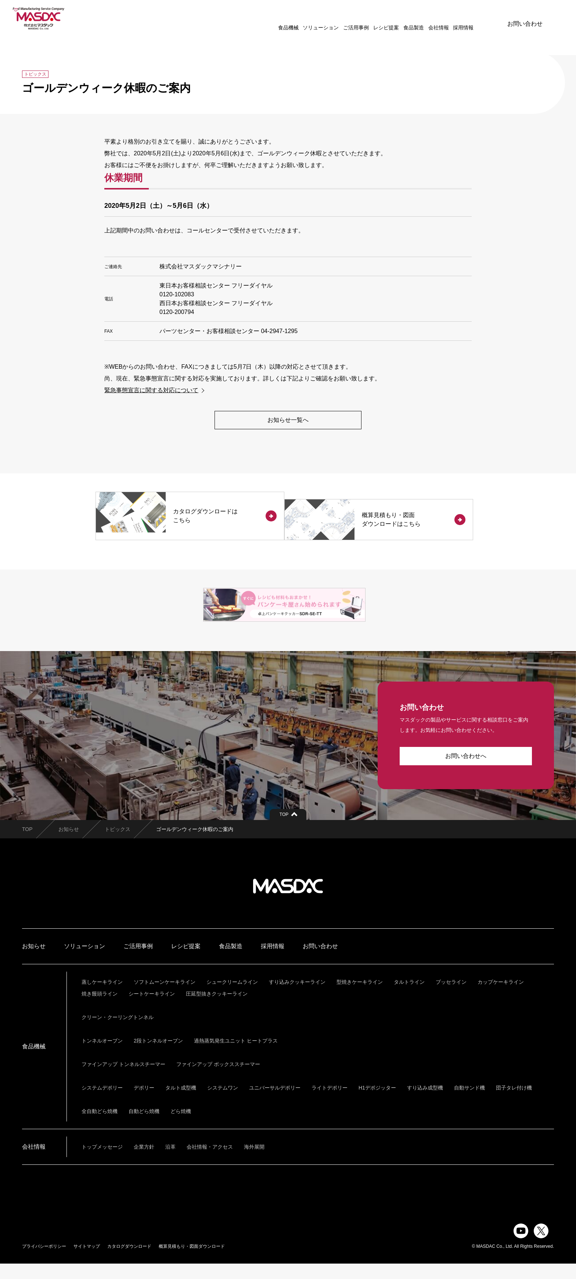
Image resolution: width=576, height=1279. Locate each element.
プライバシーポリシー (44, 1261)
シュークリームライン (232, 997)
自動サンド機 (469, 1103)
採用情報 (440, 18)
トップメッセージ (102, 1162)
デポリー (144, 1103)
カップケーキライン (501, 997)
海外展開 (254, 1162)
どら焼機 (180, 1127)
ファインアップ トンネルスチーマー (123, 1080)
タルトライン (409, 997)
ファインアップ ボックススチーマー (218, 1080)
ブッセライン (451, 997)
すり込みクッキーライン (297, 997)
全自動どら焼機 (100, 1127)
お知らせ (68, 845)
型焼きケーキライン (359, 997)
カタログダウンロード (129, 1261)
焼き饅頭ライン (100, 1009)
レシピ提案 (363, 18)
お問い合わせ (525, 18)
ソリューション (298, 18)
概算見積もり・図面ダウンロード (192, 1261)
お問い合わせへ (465, 771)
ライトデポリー (330, 1103)
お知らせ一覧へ (288, 420)
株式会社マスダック (288, 901)
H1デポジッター (377, 1103)
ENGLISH (471, 18)
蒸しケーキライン (102, 997)
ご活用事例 (333, 18)
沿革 (170, 1162)
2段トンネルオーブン (158, 1056)
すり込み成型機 (425, 1103)
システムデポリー (102, 1103)
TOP (27, 845)
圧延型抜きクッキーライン (217, 1009)
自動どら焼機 (144, 1127)
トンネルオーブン (102, 1056)
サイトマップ (86, 1261)
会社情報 (415, 18)
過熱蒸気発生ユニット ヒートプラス (236, 1056)
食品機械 (265, 18)
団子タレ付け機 (514, 1103)
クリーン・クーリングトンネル (118, 1033)
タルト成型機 (180, 1103)
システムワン (222, 1103)
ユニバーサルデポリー (274, 1103)
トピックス (117, 845)
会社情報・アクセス (210, 1162)
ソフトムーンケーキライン (164, 997)
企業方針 (144, 1162)
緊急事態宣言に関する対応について (151, 390)
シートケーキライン (152, 1009)
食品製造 (390, 18)
